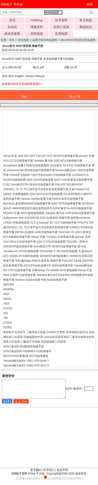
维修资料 (36, 27)
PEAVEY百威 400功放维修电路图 (23, 213)
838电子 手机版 (12, 4)
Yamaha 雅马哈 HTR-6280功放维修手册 (70, 213)
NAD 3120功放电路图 (40, 179)
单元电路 (85, 20)
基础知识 (85, 27)
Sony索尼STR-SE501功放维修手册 (55, 246)
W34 (6, 294)
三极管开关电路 (30, 341)
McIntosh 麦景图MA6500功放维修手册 (27, 203)
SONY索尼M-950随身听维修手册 (23, 346)
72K (5, 317)
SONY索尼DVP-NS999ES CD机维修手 (27, 351)
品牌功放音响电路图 (44, 39)
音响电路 (36, 33)
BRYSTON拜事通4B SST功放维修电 (25, 356)
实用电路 (61, 33)
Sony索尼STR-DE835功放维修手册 (32, 184)
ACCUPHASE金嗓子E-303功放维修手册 (48, 265)
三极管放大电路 (36, 332)
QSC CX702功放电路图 (51, 241)
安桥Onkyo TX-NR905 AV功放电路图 (54, 270)
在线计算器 (61, 27)
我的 (89, 4)
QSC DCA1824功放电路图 (46, 194)
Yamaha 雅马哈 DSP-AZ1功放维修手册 (58, 160)
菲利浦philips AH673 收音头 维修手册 (38, 260)
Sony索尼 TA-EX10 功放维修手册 (70, 165)
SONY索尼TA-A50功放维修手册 (72, 208)
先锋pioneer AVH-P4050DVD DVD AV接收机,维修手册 (36, 217)
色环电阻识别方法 (77, 332)
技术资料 (61, 20)
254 (5, 313)
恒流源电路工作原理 (53, 341)
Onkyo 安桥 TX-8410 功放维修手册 (52, 236)
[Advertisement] (35, 131)
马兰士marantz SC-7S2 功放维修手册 (53, 222)
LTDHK (7, 322)
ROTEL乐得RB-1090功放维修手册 (36, 232)
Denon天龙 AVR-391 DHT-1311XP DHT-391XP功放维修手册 (40, 155)
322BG (7, 327)
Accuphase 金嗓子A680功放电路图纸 (26, 165)
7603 (6, 303)
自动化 (12, 27)
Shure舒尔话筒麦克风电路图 (77, 39)
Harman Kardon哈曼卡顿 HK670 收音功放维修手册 (52, 198)
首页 (12, 20)
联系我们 (49, 473)
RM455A (8, 289)
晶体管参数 (12, 33)
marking (36, 20)
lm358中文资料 (55, 332)
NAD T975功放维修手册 (66, 203)
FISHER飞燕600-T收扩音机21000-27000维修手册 (40, 174)
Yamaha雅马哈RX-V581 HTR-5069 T (26, 360)
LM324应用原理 (53, 336)
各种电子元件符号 (14, 332)
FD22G (7, 308)
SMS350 (8, 284)
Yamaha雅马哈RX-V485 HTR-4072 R (26, 365)
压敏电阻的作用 (33, 336)
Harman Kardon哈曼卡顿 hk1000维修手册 (41, 279)
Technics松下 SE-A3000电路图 (58, 251)
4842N (7, 298)
